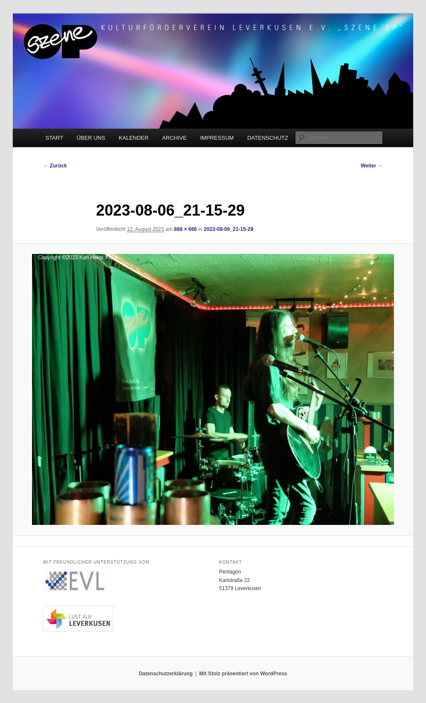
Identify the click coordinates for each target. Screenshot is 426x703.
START (54, 138)
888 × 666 (185, 229)
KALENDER (134, 138)
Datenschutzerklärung (166, 674)
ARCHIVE (174, 138)
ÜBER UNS (90, 138)
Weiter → (372, 166)
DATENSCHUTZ (267, 138)
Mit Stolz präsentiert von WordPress (243, 674)
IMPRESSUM (217, 138)
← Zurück (55, 166)
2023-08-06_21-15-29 (228, 229)
